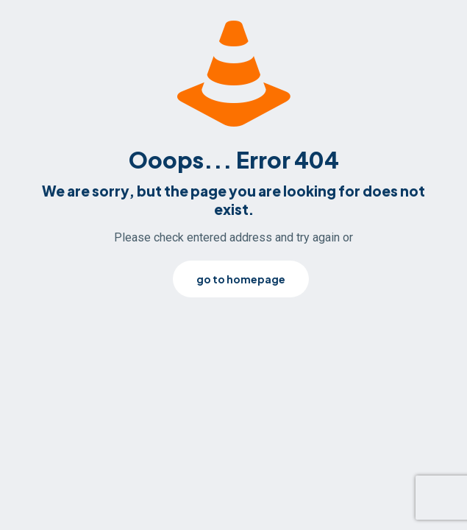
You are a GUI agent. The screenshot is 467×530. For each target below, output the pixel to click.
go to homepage (240, 279)
